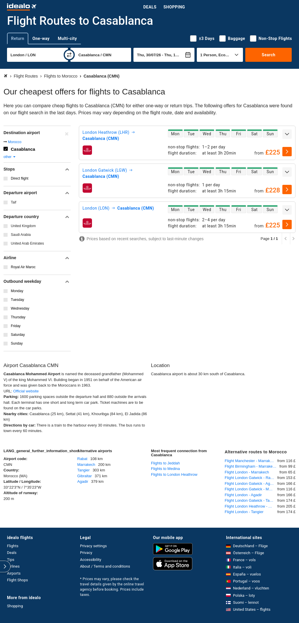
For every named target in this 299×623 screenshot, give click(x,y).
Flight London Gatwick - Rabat (250, 477)
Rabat (82, 459)
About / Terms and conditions (105, 566)
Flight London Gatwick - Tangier (251, 500)
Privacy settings (93, 546)
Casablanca (23, 149)
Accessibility (90, 559)
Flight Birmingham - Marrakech (251, 466)
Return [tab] (17, 38)
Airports (13, 573)
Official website (26, 391)
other (10, 157)
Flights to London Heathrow (174, 474)
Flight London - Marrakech (247, 472)
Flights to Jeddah (165, 463)
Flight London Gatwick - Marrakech (251, 489)
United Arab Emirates (27, 243)
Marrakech (86, 464)
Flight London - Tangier (244, 512)
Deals (150, 7)
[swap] (69, 54)
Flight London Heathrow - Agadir (251, 506)
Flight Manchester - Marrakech (250, 461)
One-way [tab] (41, 38)
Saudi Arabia (21, 235)
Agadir (82, 481)
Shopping (174, 7)
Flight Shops (17, 580)
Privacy (86, 552)
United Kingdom (23, 226)
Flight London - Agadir (243, 495)
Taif (13, 202)
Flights (12, 546)
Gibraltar (84, 476)
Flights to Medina (165, 468)
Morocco (14, 142)
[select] (287, 151)
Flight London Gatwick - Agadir (251, 483)
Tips (10, 559)
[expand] (287, 134)
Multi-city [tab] (67, 38)
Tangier (83, 470)
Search (268, 54)
